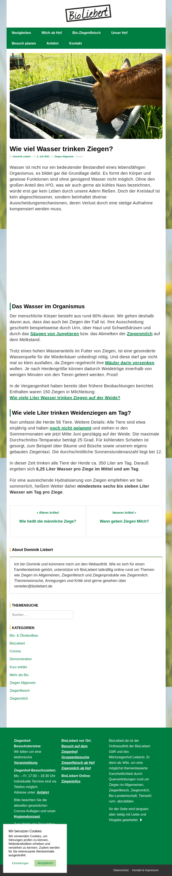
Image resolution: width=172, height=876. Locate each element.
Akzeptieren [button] (45, 863)
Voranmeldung (26, 762)
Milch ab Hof (52, 33)
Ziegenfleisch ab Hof (78, 762)
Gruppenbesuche (75, 757)
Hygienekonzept (27, 816)
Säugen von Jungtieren (54, 333)
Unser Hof (119, 33)
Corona (15, 651)
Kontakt (75, 43)
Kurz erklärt (18, 667)
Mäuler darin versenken (129, 362)
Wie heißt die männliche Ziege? (47, 521)
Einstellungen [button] (20, 863)
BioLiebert (17, 643)
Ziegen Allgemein (64, 156)
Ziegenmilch (139, 333)
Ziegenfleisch (20, 690)
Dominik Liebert (22, 156)
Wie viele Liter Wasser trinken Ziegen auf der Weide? (65, 397)
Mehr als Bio (19, 675)
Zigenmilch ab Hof (76, 768)
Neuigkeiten (21, 33)
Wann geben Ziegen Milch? (124, 521)
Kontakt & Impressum (145, 870)
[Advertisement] (86, 258)
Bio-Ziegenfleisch (86, 33)
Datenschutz (121, 870)
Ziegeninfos (71, 781)
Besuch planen (24, 43)
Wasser (79, 156)
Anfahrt (52, 43)
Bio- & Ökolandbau (24, 635)
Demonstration (21, 659)
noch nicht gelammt (70, 428)
